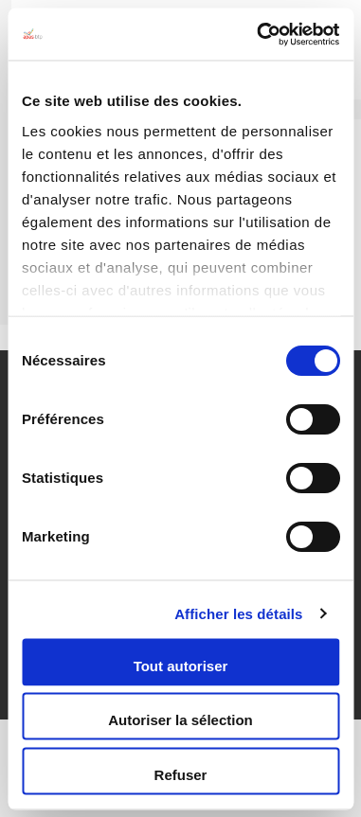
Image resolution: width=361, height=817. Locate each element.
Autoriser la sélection (180, 720)
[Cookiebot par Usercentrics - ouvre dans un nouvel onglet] (258, 34)
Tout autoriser (181, 665)
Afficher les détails (238, 613)
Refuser (181, 774)
